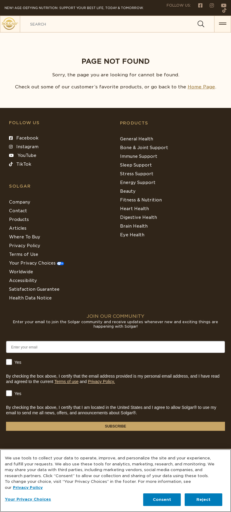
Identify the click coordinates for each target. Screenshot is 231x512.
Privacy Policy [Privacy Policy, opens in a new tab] (28, 487)
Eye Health (132, 234)
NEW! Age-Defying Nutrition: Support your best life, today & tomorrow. (74, 8)
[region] (115, 480)
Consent (162, 499)
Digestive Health (138, 217)
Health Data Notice (30, 298)
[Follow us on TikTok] (222, 10)
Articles (17, 228)
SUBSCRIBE (115, 426)
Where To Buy (24, 237)
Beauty (128, 191)
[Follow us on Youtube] (220, 5)
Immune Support (138, 156)
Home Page (201, 87)
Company (19, 202)
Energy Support (138, 182)
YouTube (22, 155)
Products (134, 123)
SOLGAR (20, 186)
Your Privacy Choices (36, 263)
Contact (18, 210)
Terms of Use (23, 254)
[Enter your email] (115, 347)
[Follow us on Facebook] (198, 5)
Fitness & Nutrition (141, 200)
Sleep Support (136, 165)
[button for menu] (222, 24)
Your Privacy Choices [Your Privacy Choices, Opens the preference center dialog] (28, 499)
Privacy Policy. (101, 381)
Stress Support (136, 173)
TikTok (20, 164)
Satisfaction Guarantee (34, 289)
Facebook (23, 138)
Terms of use (66, 381)
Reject (203, 499)
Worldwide (21, 271)
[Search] (201, 24)
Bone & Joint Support (144, 147)
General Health (136, 138)
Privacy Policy (24, 245)
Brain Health (134, 226)
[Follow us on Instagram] (209, 5)
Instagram (23, 146)
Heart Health (134, 208)
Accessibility (23, 280)
